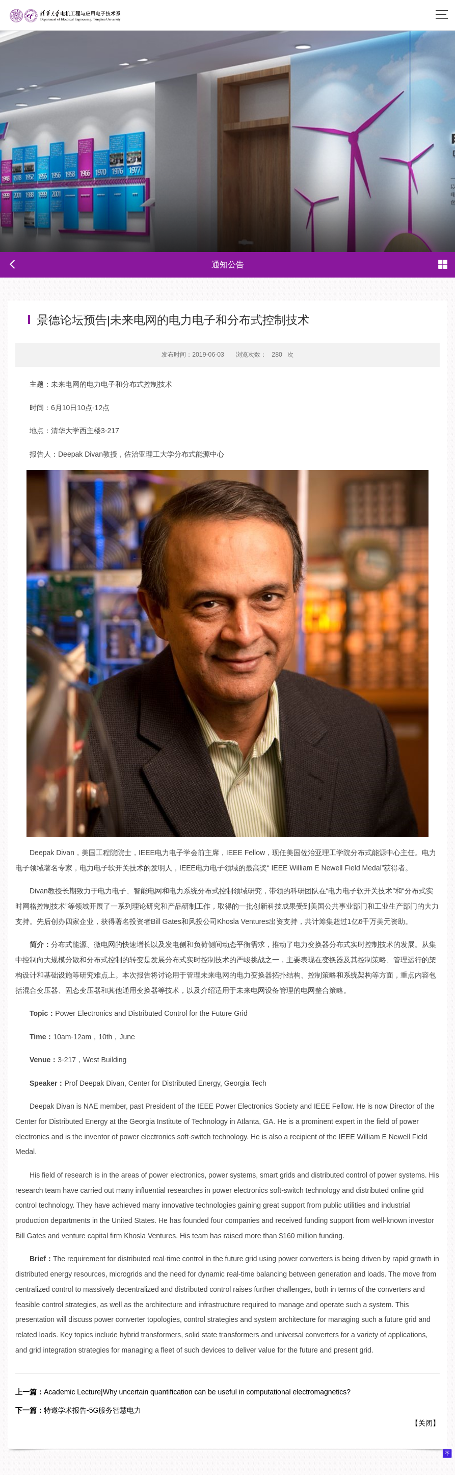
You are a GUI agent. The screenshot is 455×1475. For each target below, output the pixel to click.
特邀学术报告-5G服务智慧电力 (78, 1410)
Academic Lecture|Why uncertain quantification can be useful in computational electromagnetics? (183, 1392)
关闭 (425, 1423)
